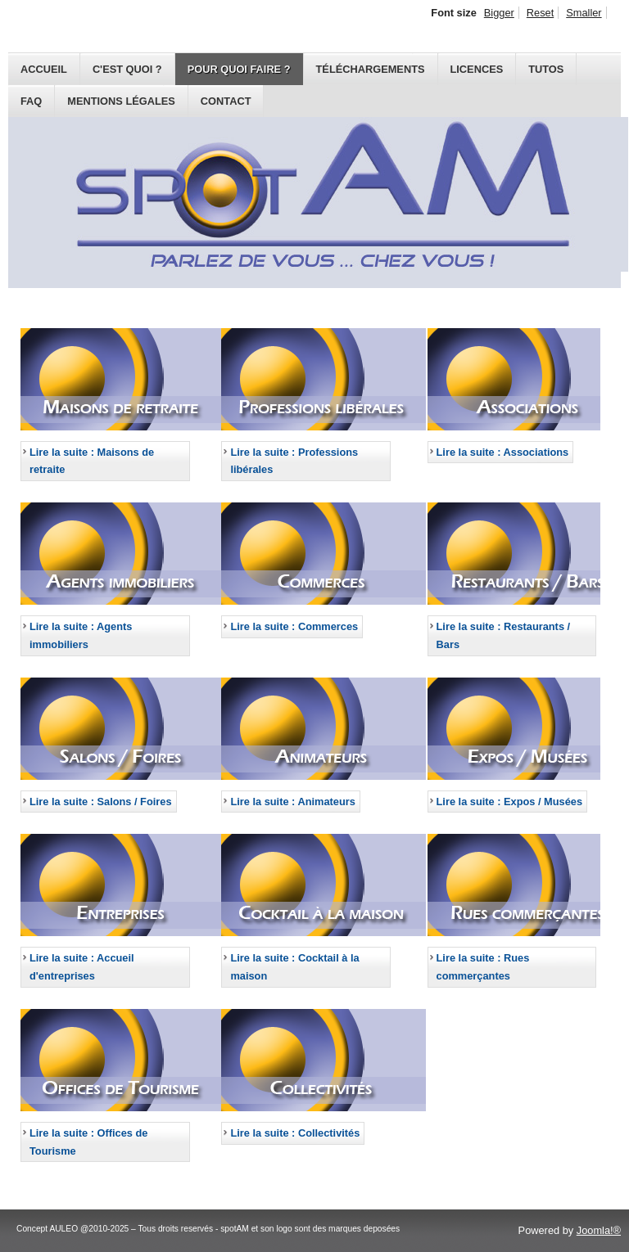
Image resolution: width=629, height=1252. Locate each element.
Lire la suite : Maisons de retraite (91, 461)
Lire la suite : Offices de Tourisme (88, 1142)
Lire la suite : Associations (503, 452)
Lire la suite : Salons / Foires (100, 801)
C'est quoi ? (127, 69)
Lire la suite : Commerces (294, 626)
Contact (226, 101)
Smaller (583, 13)
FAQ (31, 101)
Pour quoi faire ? (239, 69)
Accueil (43, 69)
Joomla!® (599, 1230)
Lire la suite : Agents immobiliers (80, 635)
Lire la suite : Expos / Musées (510, 801)
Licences (477, 69)
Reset (540, 13)
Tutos (545, 69)
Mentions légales (121, 101)
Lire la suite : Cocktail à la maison (294, 967)
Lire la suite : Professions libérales (294, 461)
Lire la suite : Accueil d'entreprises (81, 967)
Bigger (499, 13)
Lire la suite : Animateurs (292, 801)
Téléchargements (370, 69)
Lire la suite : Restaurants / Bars (504, 635)
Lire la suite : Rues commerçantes (483, 967)
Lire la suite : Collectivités (295, 1133)
